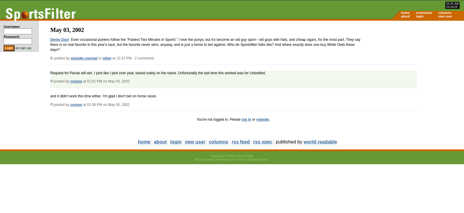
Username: (12, 26)
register (262, 119)
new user (445, 16)
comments (424, 12)
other (107, 58)
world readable (320, 141)
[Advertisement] (413, 66)
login (419, 16)
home (405, 12)
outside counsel (84, 58)
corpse (76, 81)
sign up (25, 48)
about (405, 16)
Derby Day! (59, 40)
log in (246, 119)
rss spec (263, 141)
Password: (12, 36)
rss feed (241, 141)
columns (444, 12)
